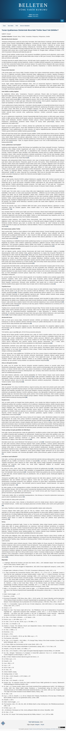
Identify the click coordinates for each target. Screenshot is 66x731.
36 (26, 397)
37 (19, 414)
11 (53, 121)
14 (28, 157)
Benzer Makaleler (25, 25)
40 (43, 442)
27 (18, 305)
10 (35, 110)
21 (27, 254)
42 (38, 461)
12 (34, 131)
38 (49, 420)
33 (48, 360)
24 (54, 284)
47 (24, 497)
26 (63, 302)
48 (2, 505)
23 (10, 280)
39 (31, 439)
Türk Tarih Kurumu (34, 722)
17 (60, 213)
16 (11, 209)
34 (33, 376)
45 (25, 472)
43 (13, 466)
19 (16, 238)
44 (52, 468)
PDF (17, 25)
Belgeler (37, 724)
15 (13, 172)
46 (17, 485)
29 (31, 323)
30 (8, 329)
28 (7, 315)
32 (51, 343)
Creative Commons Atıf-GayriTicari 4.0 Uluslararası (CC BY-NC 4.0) (43, 729)
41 (2, 454)
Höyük (42, 724)
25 (15, 292)
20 (53, 246)
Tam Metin (10, 25)
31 (8, 339)
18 (7, 226)
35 (23, 382)
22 (33, 263)
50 (7, 557)
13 (11, 142)
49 (9, 519)
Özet (4, 25)
